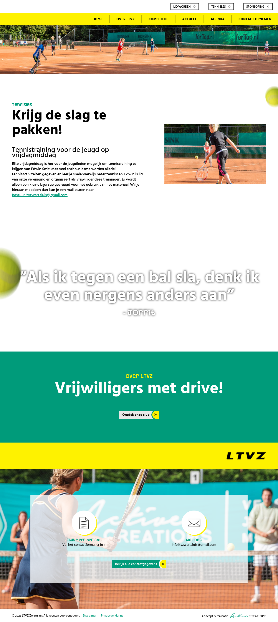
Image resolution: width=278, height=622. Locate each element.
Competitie (158, 19)
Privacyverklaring (112, 615)
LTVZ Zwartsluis (43, 50)
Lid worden (182, 6)
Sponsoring (255, 6)
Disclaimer (89, 615)
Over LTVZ (125, 19)
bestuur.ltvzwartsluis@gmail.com (40, 195)
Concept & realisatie (234, 615)
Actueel (189, 19)
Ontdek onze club (136, 414)
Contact (254, 19)
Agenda (218, 19)
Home (98, 19)
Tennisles (218, 6)
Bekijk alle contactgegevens (136, 564)
